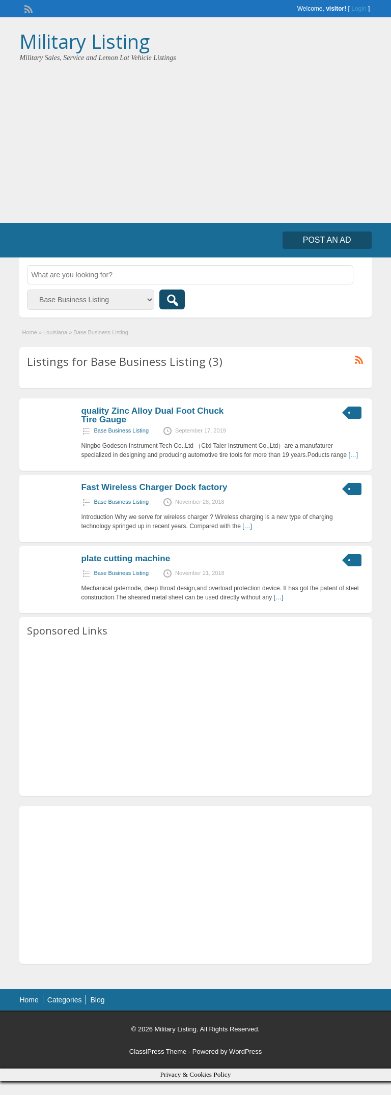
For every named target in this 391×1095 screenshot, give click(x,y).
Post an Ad (327, 240)
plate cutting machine (125, 558)
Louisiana (55, 332)
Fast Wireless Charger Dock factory (154, 487)
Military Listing (84, 41)
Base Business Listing (121, 430)
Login (358, 8)
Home (29, 332)
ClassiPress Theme (157, 1051)
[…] (353, 454)
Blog (97, 1000)
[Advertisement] (195, 139)
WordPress (245, 1051)
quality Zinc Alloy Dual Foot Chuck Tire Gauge (152, 415)
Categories (64, 1000)
